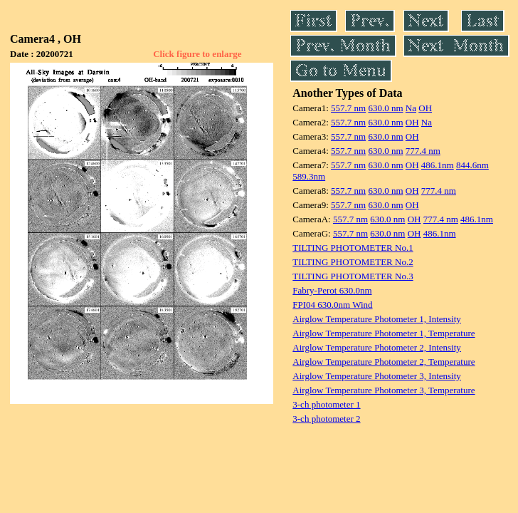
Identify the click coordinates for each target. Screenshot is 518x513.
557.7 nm (348, 108)
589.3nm (308, 176)
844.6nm (472, 165)
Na (411, 108)
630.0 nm (385, 108)
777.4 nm (423, 150)
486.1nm (437, 165)
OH (425, 108)
